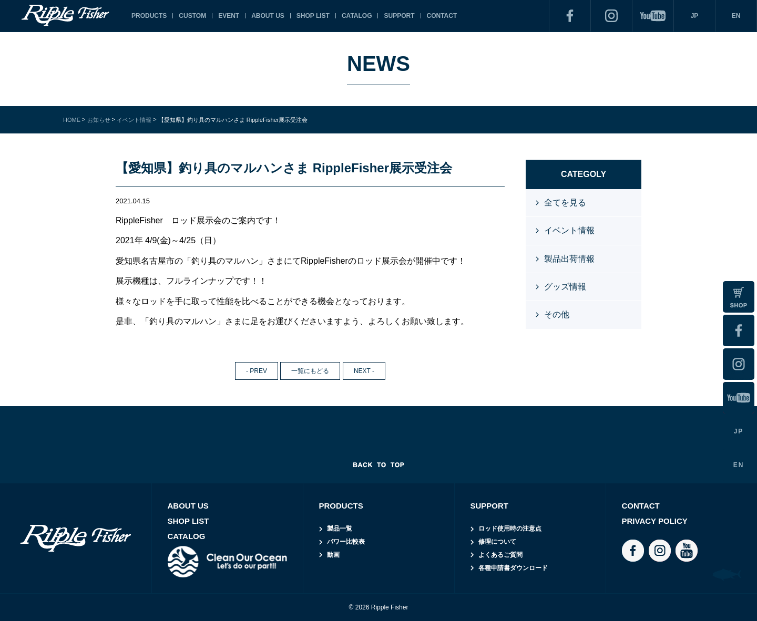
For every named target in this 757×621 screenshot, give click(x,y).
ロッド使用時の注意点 (509, 528)
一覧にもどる (310, 371)
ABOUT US (267, 15)
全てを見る (565, 202)
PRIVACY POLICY (655, 520)
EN (736, 15)
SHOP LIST (313, 15)
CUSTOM (192, 15)
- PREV (256, 371)
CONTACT (442, 15)
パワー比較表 (346, 541)
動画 (333, 554)
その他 (556, 314)
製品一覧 (339, 528)
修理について (497, 541)
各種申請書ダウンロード (513, 568)
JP (695, 15)
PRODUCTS (149, 15)
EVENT (228, 15)
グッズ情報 (565, 286)
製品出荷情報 (569, 258)
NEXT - (364, 371)
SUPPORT (399, 15)
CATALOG (357, 15)
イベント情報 (569, 230)
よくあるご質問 (500, 554)
